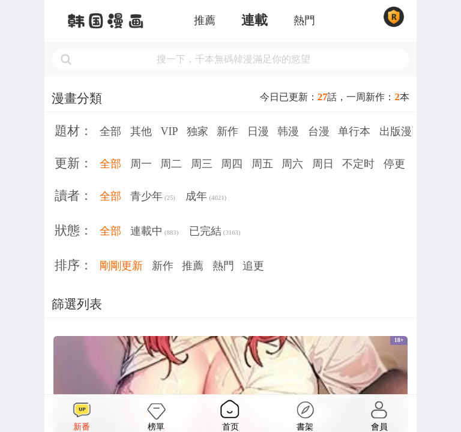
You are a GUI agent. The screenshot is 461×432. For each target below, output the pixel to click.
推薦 (204, 20)
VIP (169, 131)
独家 (197, 131)
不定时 (358, 164)
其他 (141, 131)
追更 (253, 266)
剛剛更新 (121, 266)
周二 (171, 164)
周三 (201, 164)
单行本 (354, 131)
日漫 (258, 131)
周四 (232, 164)
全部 (110, 131)
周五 (262, 164)
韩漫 (288, 131)
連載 (254, 20)
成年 (205, 197)
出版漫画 (401, 131)
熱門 (304, 20)
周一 (141, 164)
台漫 (319, 131)
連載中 (154, 232)
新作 (227, 131)
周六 (292, 164)
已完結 (215, 232)
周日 (323, 164)
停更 (394, 164)
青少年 (152, 197)
